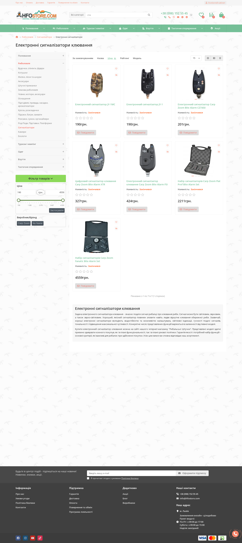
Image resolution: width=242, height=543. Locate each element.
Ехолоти (22, 136)
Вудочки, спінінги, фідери (31, 68)
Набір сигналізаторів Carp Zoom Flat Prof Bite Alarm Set (199, 183)
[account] (215, 3)
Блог (125, 498)
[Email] (131, 473)
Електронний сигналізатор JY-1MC (95, 104)
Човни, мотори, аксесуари (31, 94)
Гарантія (51, 2)
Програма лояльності (81, 511)
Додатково (130, 488)
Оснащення (24, 98)
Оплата (29, 2)
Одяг (123, 28)
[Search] (119, 15)
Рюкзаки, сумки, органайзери (33, 118)
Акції (215, 28)
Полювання (30, 28)
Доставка (40, 2)
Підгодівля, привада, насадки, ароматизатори (33, 104)
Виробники (129, 502)
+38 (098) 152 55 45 (189, 493)
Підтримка (76, 488)
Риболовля (60, 28)
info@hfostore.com (190, 498)
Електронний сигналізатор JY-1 (144, 104)
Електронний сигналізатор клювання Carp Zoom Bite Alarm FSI (147, 183)
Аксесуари (23, 81)
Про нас (19, 2)
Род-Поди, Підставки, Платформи (35, 123)
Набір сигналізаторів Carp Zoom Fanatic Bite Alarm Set (94, 259)
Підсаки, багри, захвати (30, 114)
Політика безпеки (25, 502)
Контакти (85, 2)
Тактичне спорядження (182, 28)
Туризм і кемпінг (93, 28)
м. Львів (184, 511)
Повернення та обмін (68, 2)
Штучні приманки (27, 85)
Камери (22, 131)
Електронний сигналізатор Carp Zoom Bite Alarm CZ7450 (196, 106)
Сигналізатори (44, 36)
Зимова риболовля (28, 89)
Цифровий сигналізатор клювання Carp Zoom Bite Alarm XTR (95, 183)
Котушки (22, 72)
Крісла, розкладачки (28, 110)
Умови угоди (23, 498)
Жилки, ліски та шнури (29, 76)
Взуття (147, 28)
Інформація (23, 488)
